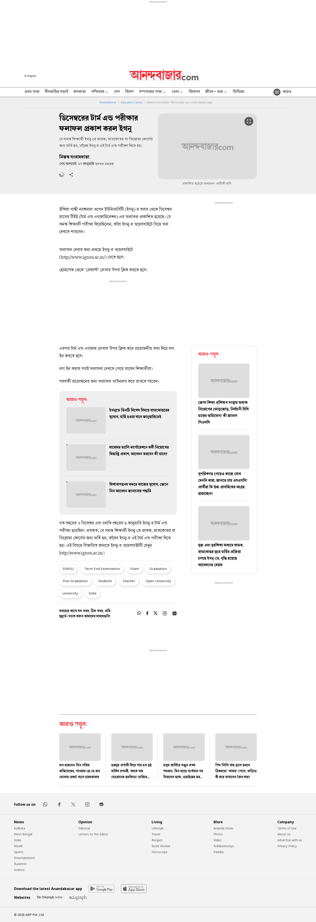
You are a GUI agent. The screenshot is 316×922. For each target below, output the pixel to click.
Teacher (128, 581)
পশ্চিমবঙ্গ (100, 92)
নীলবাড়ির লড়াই (56, 92)
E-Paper (30, 76)
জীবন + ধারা (216, 92)
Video (217, 840)
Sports (18, 852)
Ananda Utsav (223, 828)
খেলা (177, 92)
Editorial (84, 828)
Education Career (131, 102)
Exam (134, 568)
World (18, 846)
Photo (218, 834)
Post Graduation (75, 581)
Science (19, 870)
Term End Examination (102, 568)
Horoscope (159, 852)
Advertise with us (289, 840)
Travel (156, 834)
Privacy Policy (287, 846)
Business (20, 864)
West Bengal (23, 834)
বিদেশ (129, 92)
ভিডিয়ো (238, 92)
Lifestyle (158, 828)
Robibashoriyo (224, 846)
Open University (158, 581)
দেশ (117, 92)
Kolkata (19, 828)
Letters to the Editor (93, 834)
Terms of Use (286, 828)
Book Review (161, 846)
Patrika (219, 852)
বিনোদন (194, 92)
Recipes (157, 840)
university (70, 593)
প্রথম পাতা (32, 92)
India (92, 593)
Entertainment (24, 858)
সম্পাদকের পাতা (152, 92)
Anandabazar (108, 102)
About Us (284, 834)
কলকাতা (79, 92)
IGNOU (68, 568)
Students (105, 581)
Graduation (158, 568)
